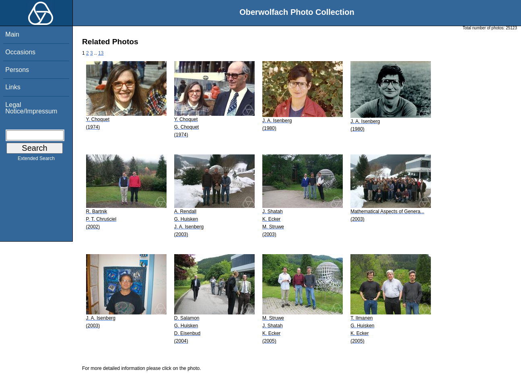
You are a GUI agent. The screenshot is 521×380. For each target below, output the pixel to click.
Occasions (20, 52)
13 (100, 53)
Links (12, 87)
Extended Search (36, 160)
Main (12, 34)
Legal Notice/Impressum (31, 108)
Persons (17, 69)
